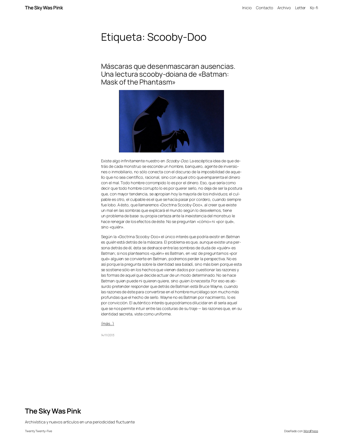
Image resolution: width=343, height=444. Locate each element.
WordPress (310, 431)
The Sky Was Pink (44, 7)
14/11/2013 (107, 335)
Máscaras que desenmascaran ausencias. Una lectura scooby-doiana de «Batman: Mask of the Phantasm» (168, 74)
